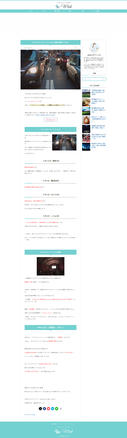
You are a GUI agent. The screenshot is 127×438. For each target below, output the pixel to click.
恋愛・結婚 (57, 11)
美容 (70, 11)
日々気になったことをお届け (63, 427)
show (53, 119)
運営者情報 (53, 424)
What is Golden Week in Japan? (44, 115)
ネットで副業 (96, 11)
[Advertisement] (63, 24)
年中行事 (33, 414)
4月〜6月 (28, 414)
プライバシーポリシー (63, 424)
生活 (83, 11)
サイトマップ (73, 424)
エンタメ (44, 11)
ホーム (31, 11)
